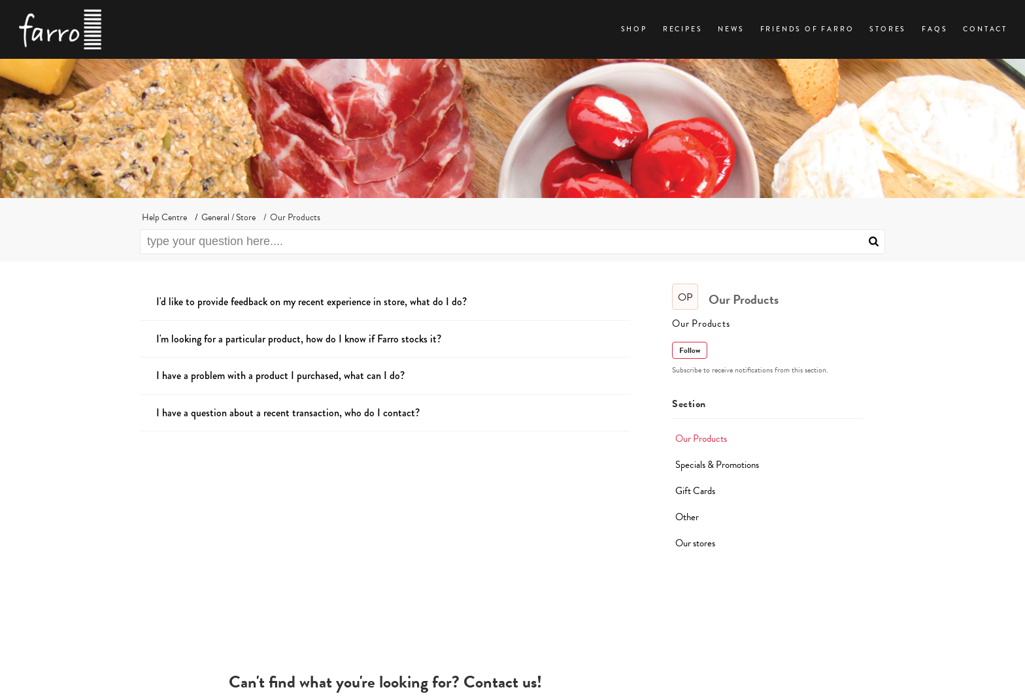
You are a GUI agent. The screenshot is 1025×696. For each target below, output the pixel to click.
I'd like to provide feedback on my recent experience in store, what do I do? (311, 301)
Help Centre (164, 217)
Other (687, 517)
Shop (634, 29)
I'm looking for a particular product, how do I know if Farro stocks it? (298, 338)
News (731, 29)
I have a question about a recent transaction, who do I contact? (288, 412)
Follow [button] (689, 350)
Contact (985, 29)
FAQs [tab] (934, 29)
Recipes (683, 29)
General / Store (228, 217)
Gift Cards (695, 491)
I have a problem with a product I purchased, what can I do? (280, 375)
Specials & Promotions (717, 464)
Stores (887, 29)
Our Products (701, 438)
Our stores (695, 543)
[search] (512, 241)
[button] (874, 242)
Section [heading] (689, 404)
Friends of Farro (807, 29)
